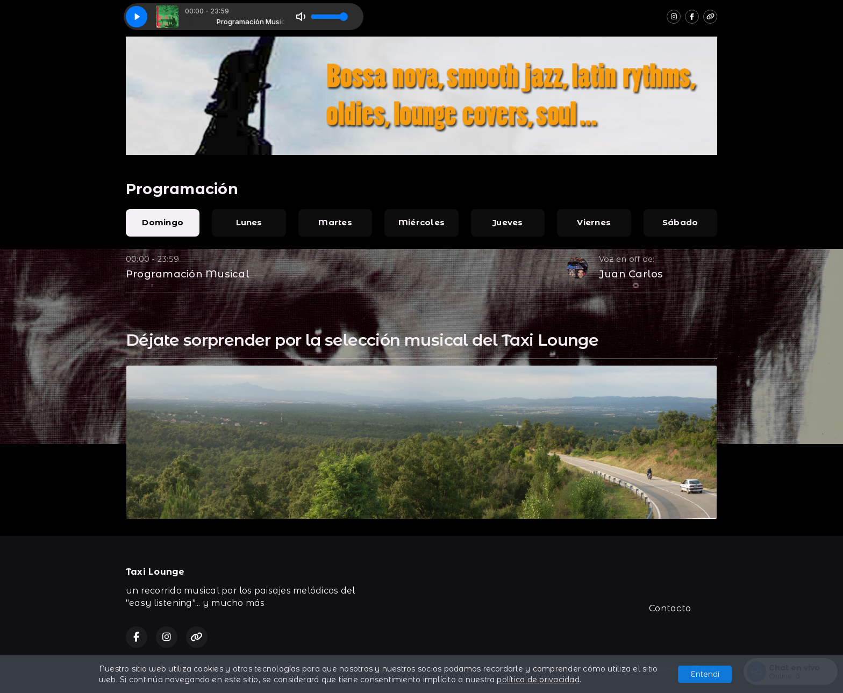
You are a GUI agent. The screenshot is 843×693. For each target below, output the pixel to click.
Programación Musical (187, 274)
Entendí (705, 674)
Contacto (670, 608)
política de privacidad (538, 679)
